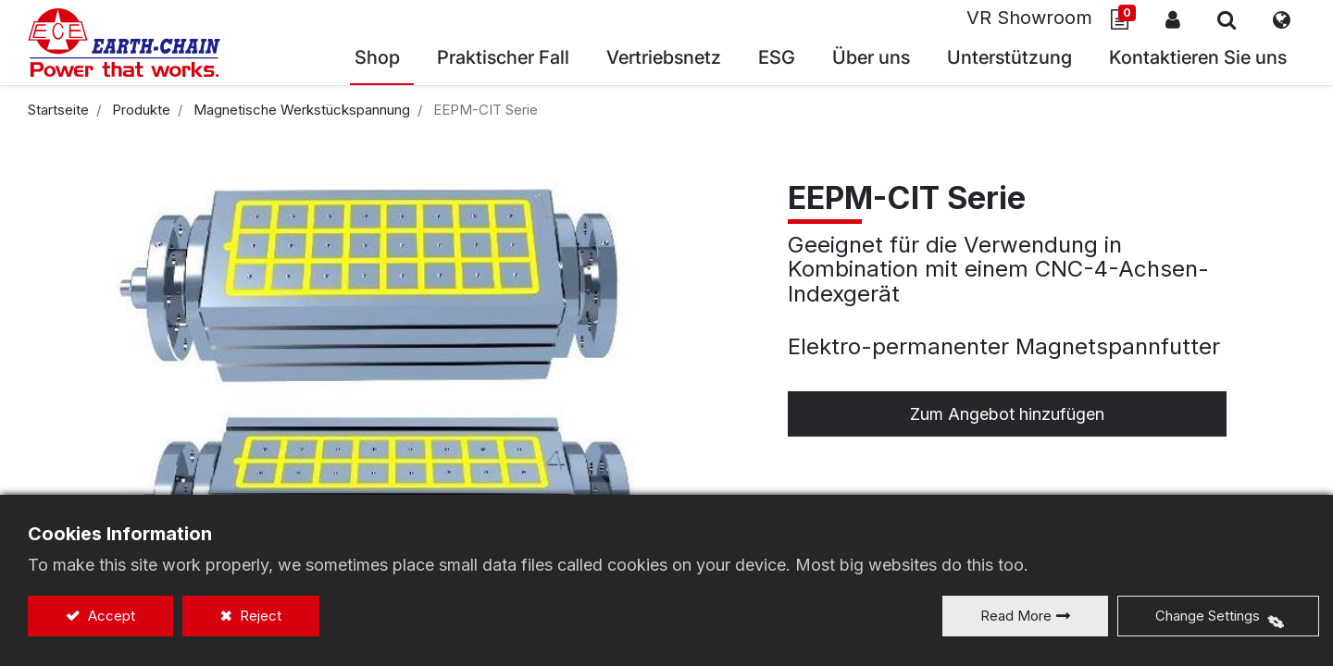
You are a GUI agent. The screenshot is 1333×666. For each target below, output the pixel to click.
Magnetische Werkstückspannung (301, 109)
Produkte (141, 109)
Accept (109, 615)
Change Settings (1207, 615)
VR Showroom (1029, 17)
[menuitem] (663, 59)
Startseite (58, 109)
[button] (1226, 19)
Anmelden (1173, 19)
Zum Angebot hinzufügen (1007, 414)
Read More (1016, 615)
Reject (258, 615)
